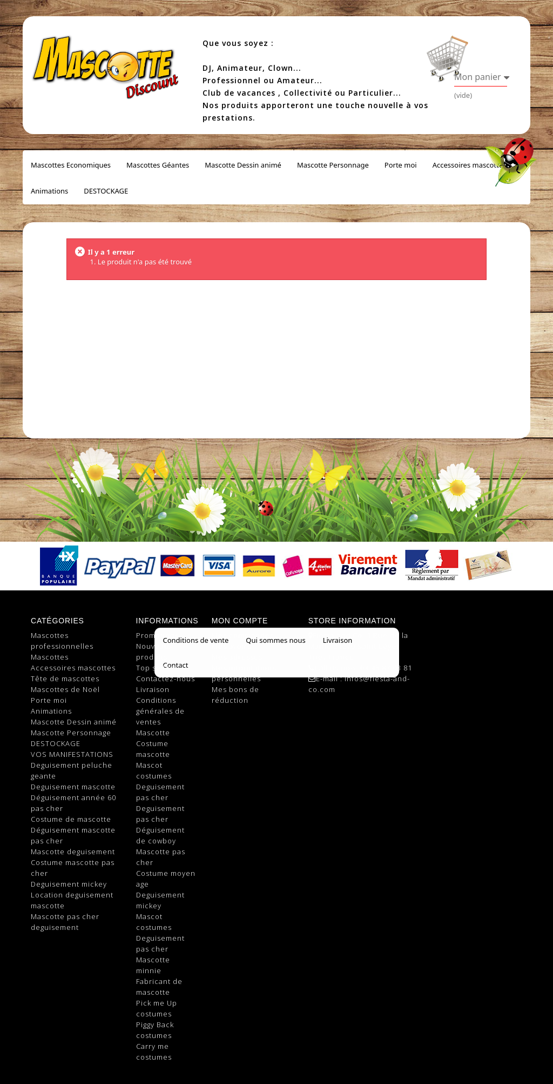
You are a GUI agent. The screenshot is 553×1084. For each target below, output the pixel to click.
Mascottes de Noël (65, 689)
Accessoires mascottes (470, 165)
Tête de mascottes (65, 678)
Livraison (153, 689)
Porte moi (401, 165)
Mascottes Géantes (157, 165)
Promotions (157, 635)
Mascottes (50, 657)
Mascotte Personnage (333, 165)
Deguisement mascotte (73, 787)
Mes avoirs (231, 646)
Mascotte (153, 732)
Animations (49, 191)
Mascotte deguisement (73, 851)
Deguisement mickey (69, 884)
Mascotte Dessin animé (243, 165)
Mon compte (240, 620)
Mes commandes (243, 635)
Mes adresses (237, 657)
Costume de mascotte (71, 819)
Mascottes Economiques (71, 165)
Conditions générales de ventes (160, 711)
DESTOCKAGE (106, 191)
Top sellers (156, 668)
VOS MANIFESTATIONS (72, 754)
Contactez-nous (165, 678)
